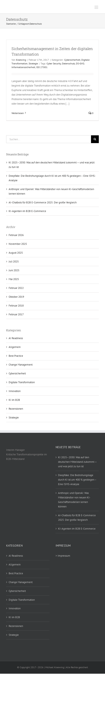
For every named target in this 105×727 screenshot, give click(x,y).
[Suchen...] (48, 139)
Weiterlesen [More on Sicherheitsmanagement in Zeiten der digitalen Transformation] (18, 113)
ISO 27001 (42, 67)
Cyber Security (54, 63)
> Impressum (63, 555)
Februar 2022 (16, 288)
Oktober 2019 (16, 297)
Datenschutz (68, 63)
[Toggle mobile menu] (96, 7)
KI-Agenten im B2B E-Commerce (27, 211)
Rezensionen (16, 408)
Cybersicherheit (72, 59)
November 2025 (18, 244)
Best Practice (16, 356)
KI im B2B (14, 400)
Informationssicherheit (23, 67)
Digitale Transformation (22, 382)
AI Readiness (16, 338)
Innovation (15, 391)
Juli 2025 (14, 261)
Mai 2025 (14, 279)
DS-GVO (80, 63)
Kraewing (21, 59)
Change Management (21, 364)
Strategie (33, 63)
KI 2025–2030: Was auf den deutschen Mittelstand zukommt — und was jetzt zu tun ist (77, 462)
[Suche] (95, 139)
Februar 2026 (16, 235)
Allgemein (15, 347)
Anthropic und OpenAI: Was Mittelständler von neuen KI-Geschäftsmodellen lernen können (74, 499)
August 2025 (16, 252)
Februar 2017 (16, 314)
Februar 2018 (16, 305)
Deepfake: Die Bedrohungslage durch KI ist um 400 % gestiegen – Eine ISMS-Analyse (77, 479)
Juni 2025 (14, 270)
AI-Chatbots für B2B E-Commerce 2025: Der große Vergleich (43, 202)
